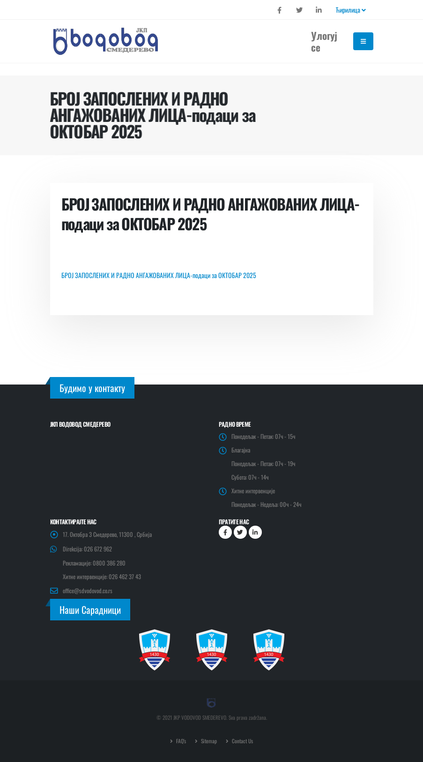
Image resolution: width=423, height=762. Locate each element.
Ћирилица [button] (351, 10)
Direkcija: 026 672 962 (87, 548)
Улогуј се (324, 41)
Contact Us (241, 741)
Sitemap (208, 741)
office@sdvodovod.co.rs (87, 590)
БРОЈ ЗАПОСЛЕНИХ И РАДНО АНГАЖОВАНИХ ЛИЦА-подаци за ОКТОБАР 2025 (158, 275)
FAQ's (180, 741)
